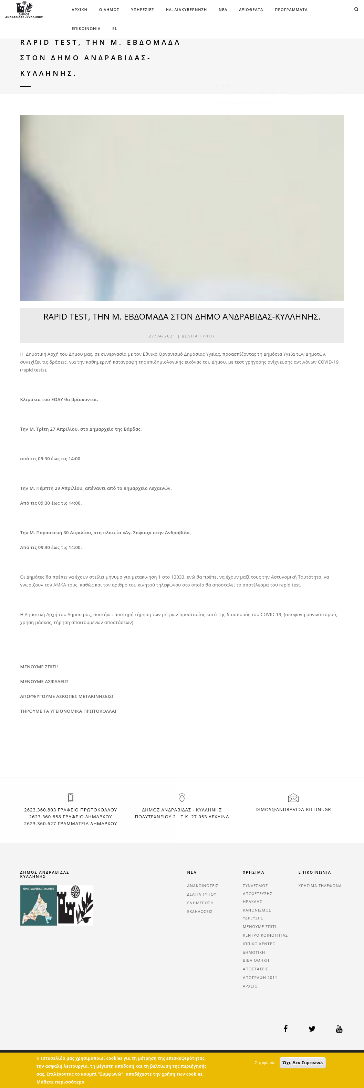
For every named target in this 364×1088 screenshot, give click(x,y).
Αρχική (79, 9)
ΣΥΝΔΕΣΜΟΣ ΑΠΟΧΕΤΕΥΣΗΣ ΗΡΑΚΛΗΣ (257, 893)
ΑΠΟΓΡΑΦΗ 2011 (260, 977)
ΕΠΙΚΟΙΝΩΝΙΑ (86, 28)
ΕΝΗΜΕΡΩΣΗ (200, 902)
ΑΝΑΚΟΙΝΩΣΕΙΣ (203, 885)
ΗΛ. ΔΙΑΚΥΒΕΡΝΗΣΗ (186, 9)
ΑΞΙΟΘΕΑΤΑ (251, 9)
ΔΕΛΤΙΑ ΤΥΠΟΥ (198, 335)
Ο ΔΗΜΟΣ (109, 9)
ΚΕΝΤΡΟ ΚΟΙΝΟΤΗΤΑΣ (265, 935)
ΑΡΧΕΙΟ (250, 986)
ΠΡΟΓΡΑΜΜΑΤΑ (291, 9)
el (114, 28)
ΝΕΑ (223, 9)
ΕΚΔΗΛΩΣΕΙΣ (200, 911)
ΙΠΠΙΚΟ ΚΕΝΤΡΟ (259, 943)
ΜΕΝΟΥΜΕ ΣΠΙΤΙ (259, 926)
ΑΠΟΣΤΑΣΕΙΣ (255, 968)
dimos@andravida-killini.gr (293, 809)
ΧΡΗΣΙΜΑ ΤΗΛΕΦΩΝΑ (320, 885)
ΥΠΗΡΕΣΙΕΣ (142, 9)
